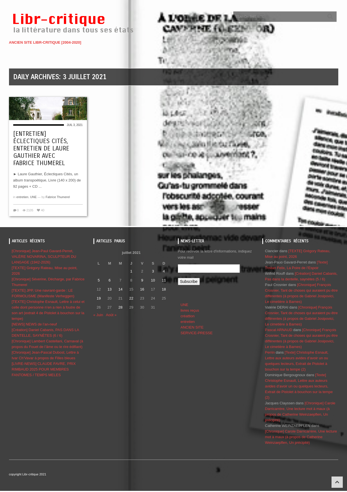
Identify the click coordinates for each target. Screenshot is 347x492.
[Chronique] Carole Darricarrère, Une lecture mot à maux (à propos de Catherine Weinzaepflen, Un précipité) (301, 437)
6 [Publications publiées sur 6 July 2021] (110, 280)
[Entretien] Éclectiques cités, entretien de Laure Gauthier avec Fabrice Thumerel (41, 148)
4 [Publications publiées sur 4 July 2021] (164, 271)
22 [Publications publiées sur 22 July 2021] (131, 298)
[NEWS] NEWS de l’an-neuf (34, 324)
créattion (188, 316)
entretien (22, 197)
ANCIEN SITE (192, 327)
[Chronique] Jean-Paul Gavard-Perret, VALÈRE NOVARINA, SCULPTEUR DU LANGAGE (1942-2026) (44, 256)
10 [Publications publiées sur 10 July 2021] (153, 280)
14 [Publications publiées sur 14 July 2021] (120, 289)
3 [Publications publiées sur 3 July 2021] (153, 271)
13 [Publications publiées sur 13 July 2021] (109, 289)
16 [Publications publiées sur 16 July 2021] (142, 289)
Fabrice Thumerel (58, 197)
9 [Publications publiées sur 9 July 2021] (142, 280)
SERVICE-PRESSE (197, 333)
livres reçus (190, 310)
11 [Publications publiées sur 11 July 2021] (164, 280)
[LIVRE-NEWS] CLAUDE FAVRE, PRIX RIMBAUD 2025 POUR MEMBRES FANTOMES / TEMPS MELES (44, 369)
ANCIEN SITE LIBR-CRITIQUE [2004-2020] (45, 42)
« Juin (98, 315)
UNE (33, 197)
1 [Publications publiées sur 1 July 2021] (131, 271)
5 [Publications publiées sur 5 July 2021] (99, 280)
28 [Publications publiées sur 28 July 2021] (120, 307)
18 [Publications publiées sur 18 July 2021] (164, 289)
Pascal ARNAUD (278, 330)
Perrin (270, 352)
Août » (111, 315)
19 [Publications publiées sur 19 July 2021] (99, 298)
